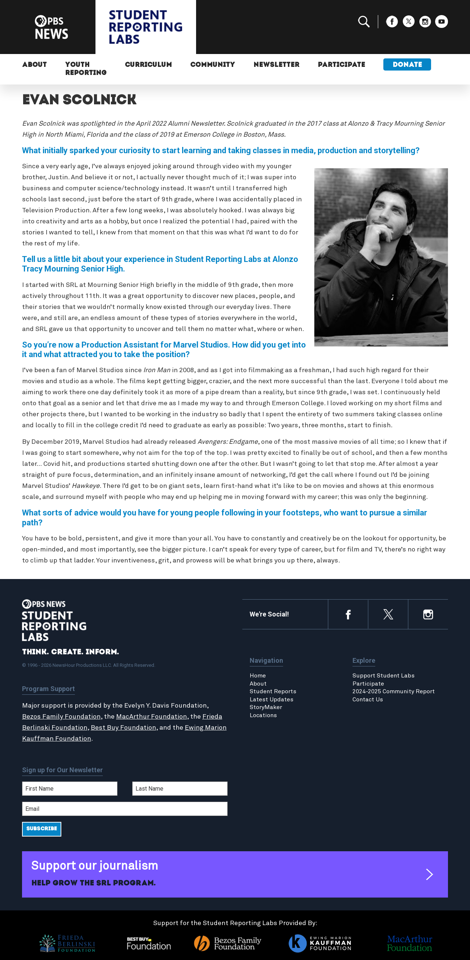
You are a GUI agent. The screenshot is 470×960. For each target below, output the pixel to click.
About (34, 65)
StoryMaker (266, 707)
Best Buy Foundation (123, 728)
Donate (407, 65)
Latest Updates (271, 699)
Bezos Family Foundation (61, 716)
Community (212, 65)
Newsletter (276, 65)
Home (258, 676)
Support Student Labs (383, 676)
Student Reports (273, 691)
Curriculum (148, 65)
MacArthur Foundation (151, 716)
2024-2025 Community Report (393, 691)
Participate (341, 65)
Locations (263, 715)
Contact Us (367, 699)
